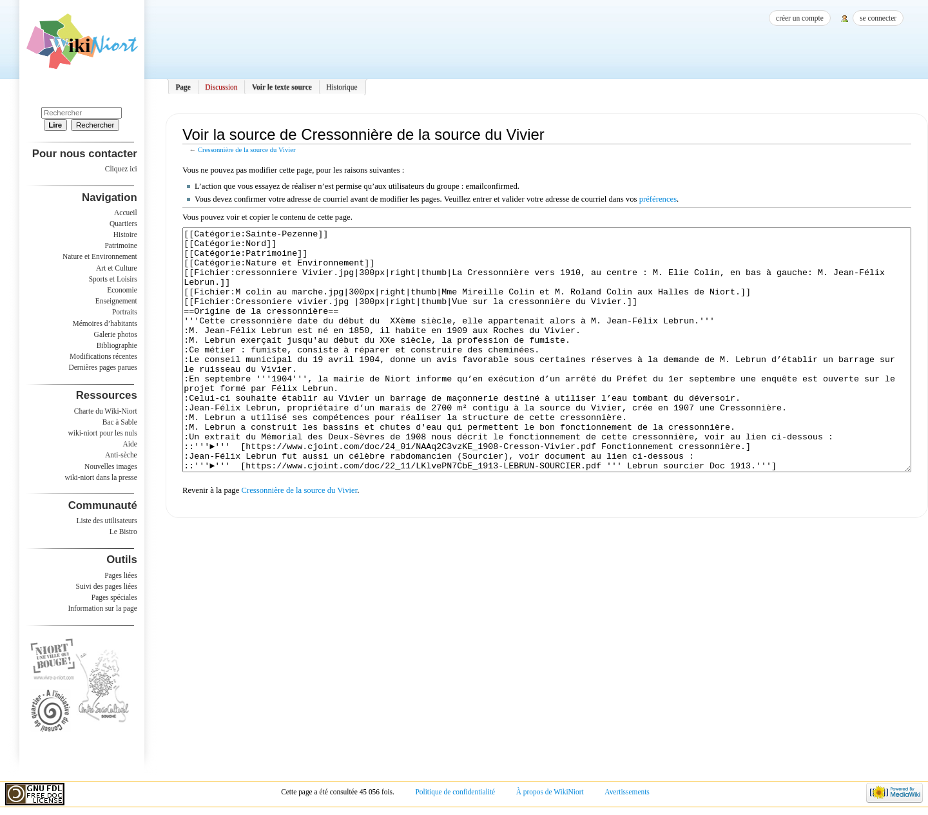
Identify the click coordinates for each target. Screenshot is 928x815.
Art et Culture (116, 268)
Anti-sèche (121, 455)
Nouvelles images (110, 466)
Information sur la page (102, 608)
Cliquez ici (121, 169)
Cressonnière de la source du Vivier (247, 149)
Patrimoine (120, 245)
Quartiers (123, 223)
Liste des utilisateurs (107, 520)
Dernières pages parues (103, 367)
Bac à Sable (119, 422)
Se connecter (878, 18)
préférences (658, 199)
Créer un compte (800, 18)
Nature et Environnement (100, 256)
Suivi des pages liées (106, 586)
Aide (129, 444)
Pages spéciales (114, 597)
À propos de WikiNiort (550, 792)
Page (183, 87)
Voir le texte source (282, 87)
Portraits (124, 312)
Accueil (125, 212)
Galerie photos (115, 334)
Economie (122, 290)
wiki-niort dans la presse (100, 477)
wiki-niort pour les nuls (102, 433)
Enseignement (116, 301)
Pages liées (120, 575)
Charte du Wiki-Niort (105, 411)
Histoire (125, 234)
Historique (341, 87)
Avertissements (627, 792)
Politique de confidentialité (455, 792)
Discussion (221, 87)
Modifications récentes (103, 356)
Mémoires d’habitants (105, 323)
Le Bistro (123, 531)
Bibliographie (117, 345)
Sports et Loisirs (113, 279)
